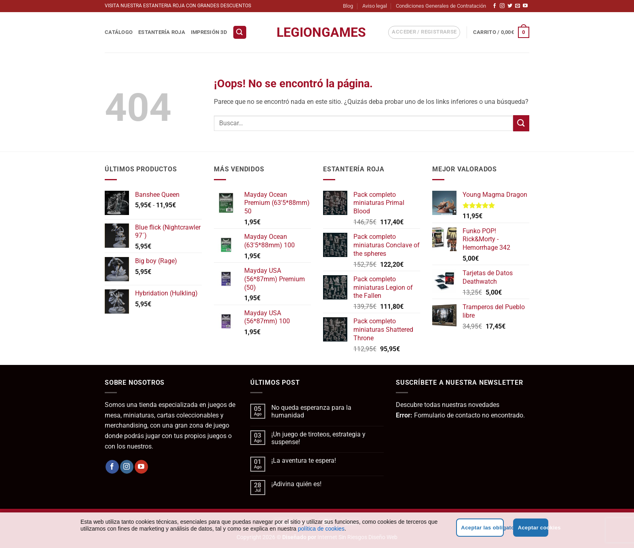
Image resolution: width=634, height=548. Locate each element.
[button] (239, 32)
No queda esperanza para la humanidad (311, 411)
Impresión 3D (209, 32)
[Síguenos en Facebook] (494, 6)
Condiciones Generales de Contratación (441, 6)
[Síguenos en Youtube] (525, 6)
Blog (348, 6)
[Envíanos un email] (517, 6)
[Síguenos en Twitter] (509, 6)
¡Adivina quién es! (296, 484)
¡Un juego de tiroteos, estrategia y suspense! (318, 438)
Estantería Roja (161, 32)
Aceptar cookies (533, 528)
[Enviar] (521, 123)
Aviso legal (374, 6)
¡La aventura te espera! (303, 460)
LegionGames (317, 32)
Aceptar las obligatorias (482, 528)
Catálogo (119, 32)
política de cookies (321, 528)
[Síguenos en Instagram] (502, 6)
